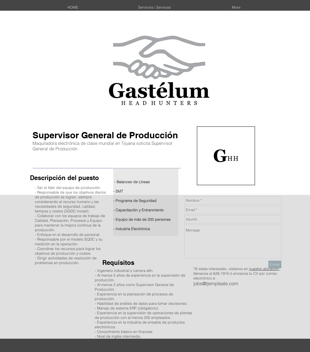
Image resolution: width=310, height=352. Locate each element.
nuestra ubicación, (264, 268)
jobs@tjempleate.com (215, 284)
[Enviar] (274, 264)
